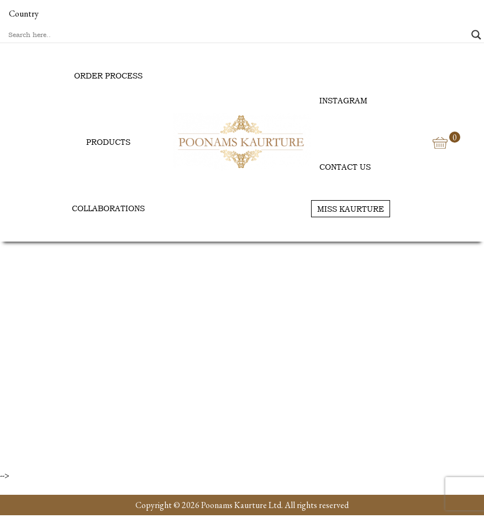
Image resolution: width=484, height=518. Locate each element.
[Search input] (237, 35)
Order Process (108, 75)
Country (24, 13)
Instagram (343, 100)
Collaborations (108, 208)
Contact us (345, 166)
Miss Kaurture (350, 208)
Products (108, 142)
